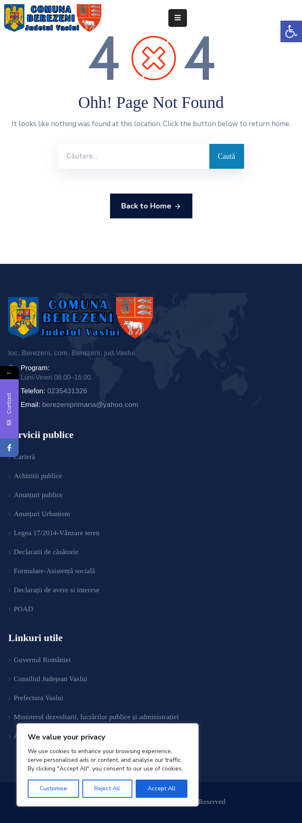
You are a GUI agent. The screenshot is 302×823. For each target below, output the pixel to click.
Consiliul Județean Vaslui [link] (50, 679)
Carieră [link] (24, 457)
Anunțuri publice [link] (38, 495)
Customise (53, 788)
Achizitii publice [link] (38, 476)
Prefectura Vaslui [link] (38, 698)
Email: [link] (79, 405)
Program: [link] (35, 368)
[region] (108, 764)
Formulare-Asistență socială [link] (54, 571)
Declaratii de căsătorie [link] (46, 552)
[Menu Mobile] (177, 18)
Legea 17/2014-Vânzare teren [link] (56, 533)
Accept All (161, 788)
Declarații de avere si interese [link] (56, 590)
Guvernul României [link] (42, 660)
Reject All (107, 788)
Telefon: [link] (54, 391)
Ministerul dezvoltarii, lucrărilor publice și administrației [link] (96, 717)
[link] (291, 31)
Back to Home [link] (151, 206)
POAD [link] (23, 609)
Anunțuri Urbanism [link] (42, 514)
